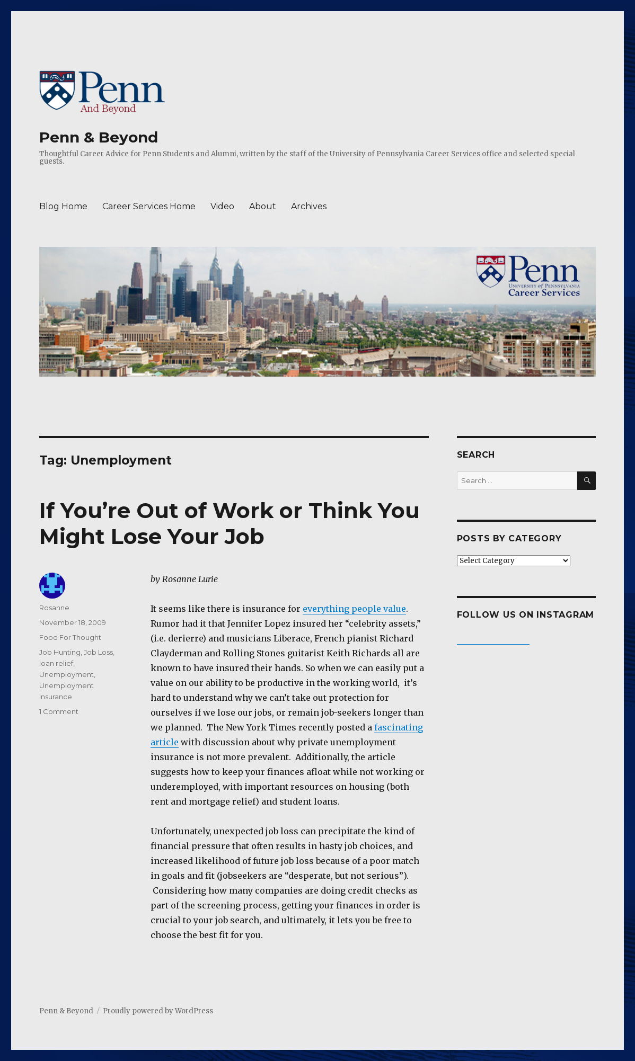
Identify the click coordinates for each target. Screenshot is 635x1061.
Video (222, 206)
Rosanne (54, 607)
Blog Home (63, 206)
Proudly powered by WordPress (158, 1010)
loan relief (56, 663)
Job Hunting (60, 652)
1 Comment (58, 711)
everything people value (354, 608)
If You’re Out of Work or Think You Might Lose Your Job (229, 523)
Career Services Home (149, 206)
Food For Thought (70, 637)
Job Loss (98, 652)
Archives (309, 206)
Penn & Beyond (98, 137)
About (262, 206)
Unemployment (66, 674)
